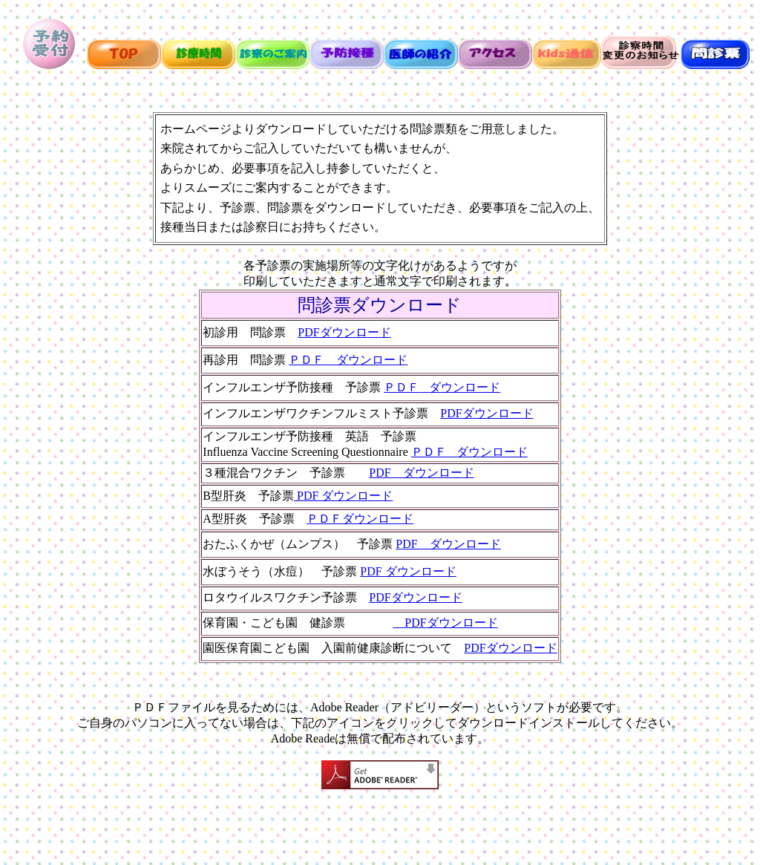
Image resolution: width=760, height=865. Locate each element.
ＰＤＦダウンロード (442, 387)
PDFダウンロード (344, 332)
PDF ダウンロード (421, 472)
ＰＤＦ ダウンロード (348, 359)
